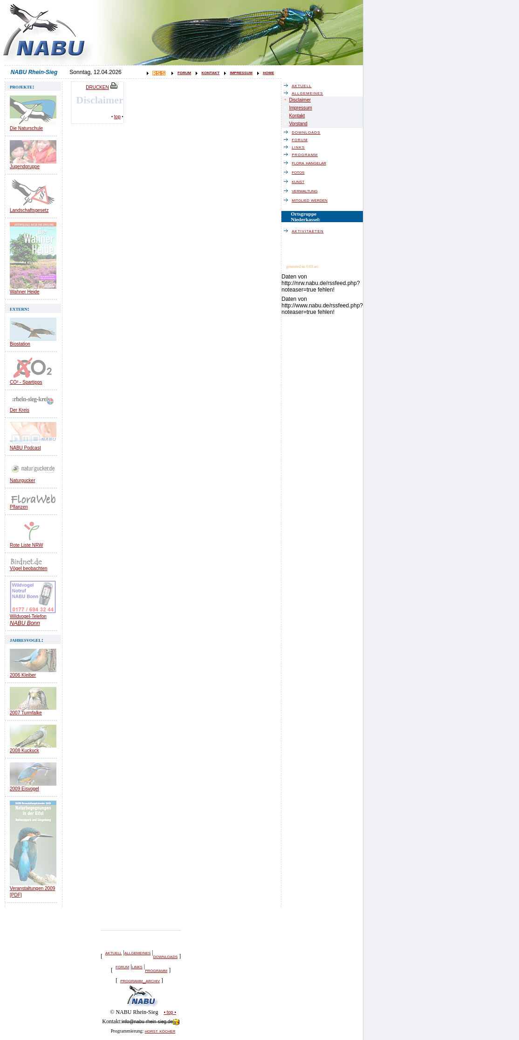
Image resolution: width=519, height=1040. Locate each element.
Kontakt (297, 115)
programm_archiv (140, 980)
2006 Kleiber (23, 675)
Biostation (20, 344)
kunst (300, 181)
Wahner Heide (25, 291)
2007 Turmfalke (26, 712)
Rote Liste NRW (26, 545)
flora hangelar (311, 162)
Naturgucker (22, 480)
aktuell (113, 952)
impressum (241, 72)
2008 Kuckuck (24, 750)
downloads (165, 956)
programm (156, 970)
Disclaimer (300, 99)
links (137, 966)
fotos (300, 172)
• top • (170, 1012)
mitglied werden (312, 200)
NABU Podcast (25, 447)
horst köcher (160, 1030)
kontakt (211, 72)
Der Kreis (19, 410)
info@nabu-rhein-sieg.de (150, 1021)
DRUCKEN (102, 87)
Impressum (300, 107)
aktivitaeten (310, 230)
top (117, 116)
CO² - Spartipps (26, 382)
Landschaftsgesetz (29, 210)
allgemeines (137, 952)
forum (184, 72)
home (268, 72)
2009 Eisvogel (24, 788)
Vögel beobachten (29, 568)
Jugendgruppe (25, 166)
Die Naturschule (26, 128)
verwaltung (307, 190)
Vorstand (298, 123)
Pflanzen (19, 507)
